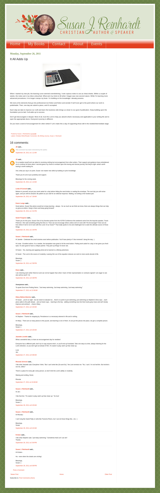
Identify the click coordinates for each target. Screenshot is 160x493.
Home (15, 44)
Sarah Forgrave (21, 218)
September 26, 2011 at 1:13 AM (26, 182)
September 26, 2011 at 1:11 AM (26, 153)
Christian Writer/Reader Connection (26, 136)
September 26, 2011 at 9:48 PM (26, 278)
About (78, 44)
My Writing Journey (43, 136)
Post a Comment (18, 470)
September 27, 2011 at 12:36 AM (26, 290)
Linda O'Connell (21, 189)
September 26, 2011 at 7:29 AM (26, 196)
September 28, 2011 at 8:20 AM (26, 405)
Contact (58, 44)
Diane (18, 270)
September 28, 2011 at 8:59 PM (26, 466)
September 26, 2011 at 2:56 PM (26, 263)
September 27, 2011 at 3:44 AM (26, 307)
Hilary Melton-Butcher (23, 297)
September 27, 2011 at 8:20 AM (26, 330)
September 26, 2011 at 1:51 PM (26, 211)
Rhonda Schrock (22, 362)
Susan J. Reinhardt (55, 136)
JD (17, 147)
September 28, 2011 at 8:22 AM (26, 428)
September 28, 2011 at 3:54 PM (26, 443)
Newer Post (14, 474)
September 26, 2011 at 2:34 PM (26, 230)
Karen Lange (20, 203)
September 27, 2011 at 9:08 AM (26, 355)
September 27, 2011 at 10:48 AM (26, 382)
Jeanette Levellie (22, 337)
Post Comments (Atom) (27, 478)
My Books (36, 44)
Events (96, 44)
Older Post (108, 474)
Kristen (18, 435)
